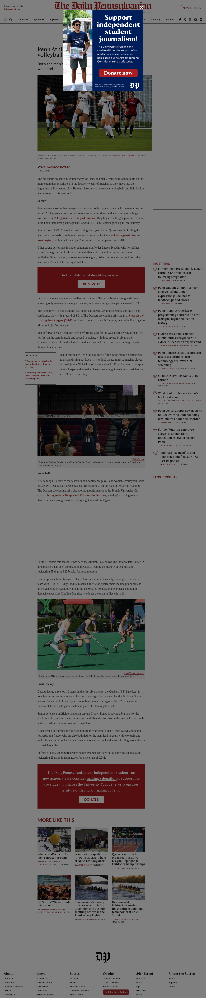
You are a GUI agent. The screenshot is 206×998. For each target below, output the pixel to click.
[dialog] (103, 499)
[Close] (141, 7)
